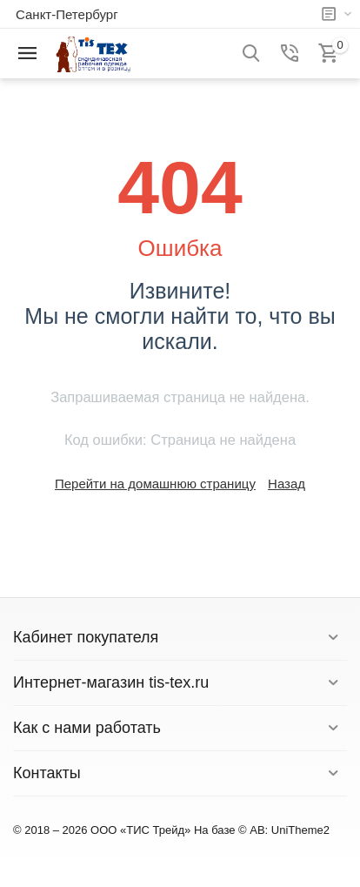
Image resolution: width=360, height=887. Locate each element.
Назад (286, 483)
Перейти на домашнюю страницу (155, 483)
